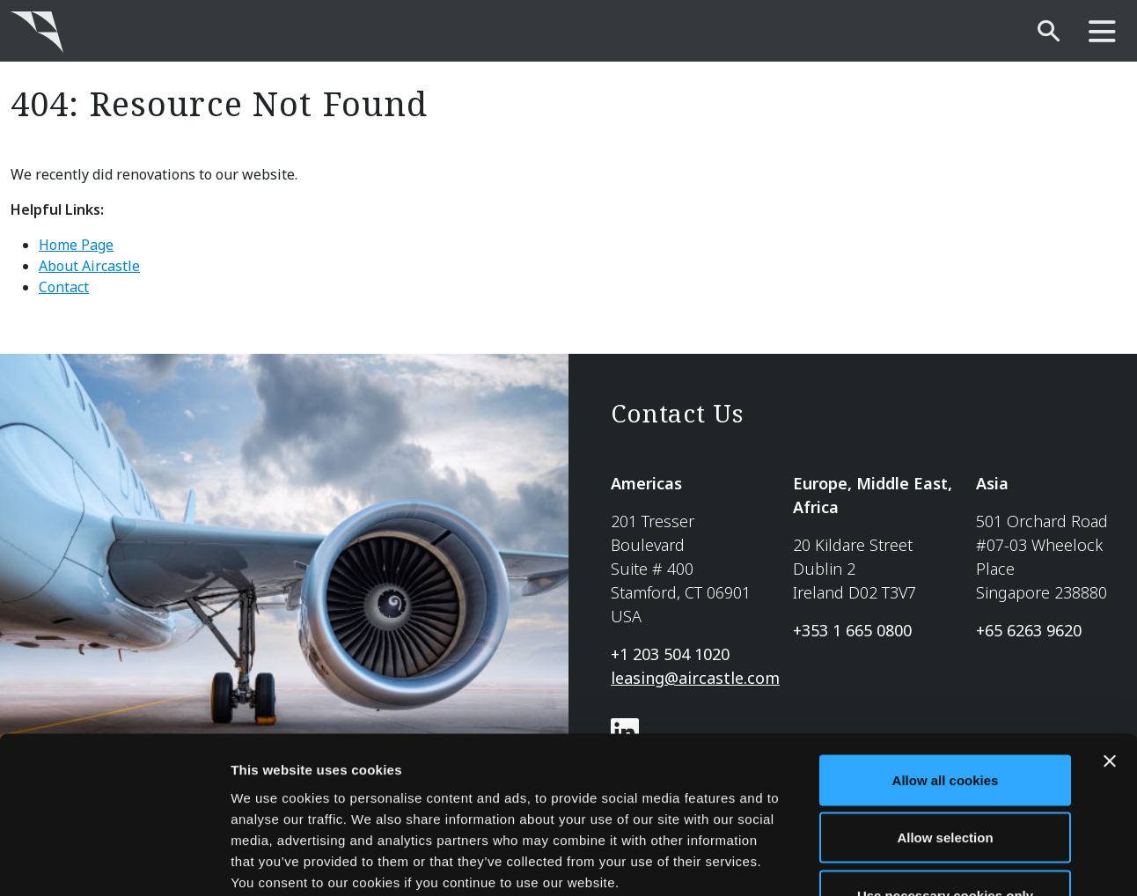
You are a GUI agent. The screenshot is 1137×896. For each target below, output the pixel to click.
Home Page (76, 244)
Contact (64, 287)
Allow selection (945, 723)
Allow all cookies (945, 664)
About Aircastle (89, 265)
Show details (924, 861)
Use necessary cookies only (945, 780)
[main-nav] (1102, 32)
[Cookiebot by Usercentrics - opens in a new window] (114, 861)
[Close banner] (1110, 646)
